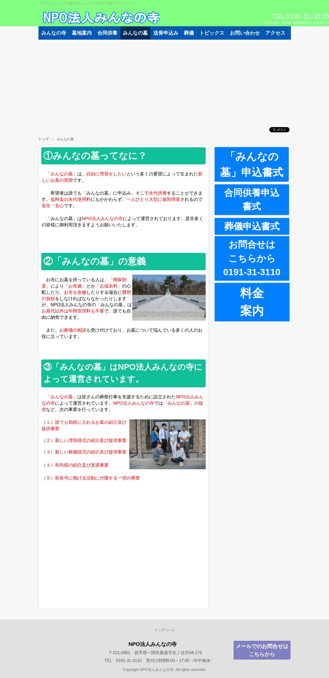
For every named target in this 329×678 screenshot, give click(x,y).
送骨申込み (165, 33)
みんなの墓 (135, 33)
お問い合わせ (245, 33)
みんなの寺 (53, 33)
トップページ (164, 630)
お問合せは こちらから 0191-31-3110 (256, 258)
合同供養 (107, 33)
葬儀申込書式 (252, 226)
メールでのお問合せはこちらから (262, 650)
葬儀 (189, 33)
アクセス (275, 33)
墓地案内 (82, 33)
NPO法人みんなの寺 (98, 18)
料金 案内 (265, 302)
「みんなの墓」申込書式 (251, 164)
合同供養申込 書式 (256, 199)
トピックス (211, 33)
